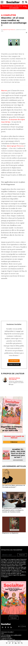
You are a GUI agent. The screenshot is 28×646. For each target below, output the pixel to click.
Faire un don (14, 364)
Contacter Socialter (6, 638)
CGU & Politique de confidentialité (11, 635)
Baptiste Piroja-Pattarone (9, 29)
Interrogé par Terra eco (15, 146)
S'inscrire (22, 555)
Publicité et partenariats (8, 640)
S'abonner (14, 360)
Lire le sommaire (18, 460)
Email (11, 384)
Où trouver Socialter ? (7, 632)
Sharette (4, 90)
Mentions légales (6, 636)
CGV (2, 633)
